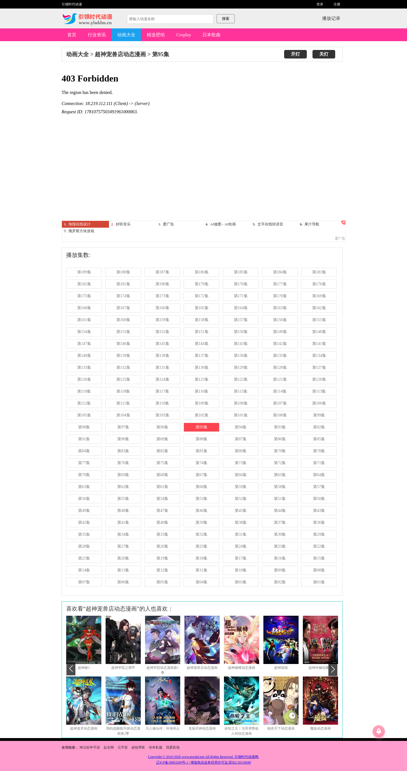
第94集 (241, 427)
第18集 (201, 558)
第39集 (201, 522)
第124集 (162, 379)
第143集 (241, 343)
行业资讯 (97, 34)
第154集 (84, 332)
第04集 (201, 582)
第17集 (241, 558)
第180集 (162, 284)
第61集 (162, 487)
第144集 (202, 343)
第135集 (280, 355)
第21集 (84, 558)
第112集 (84, 403)
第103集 (162, 415)
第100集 (280, 415)
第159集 (162, 320)
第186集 (202, 272)
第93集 (280, 427)
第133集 (84, 367)
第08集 (319, 570)
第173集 (162, 296)
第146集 (123, 343)
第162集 (319, 308)
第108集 (241, 403)
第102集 (202, 415)
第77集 (84, 463)
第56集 (84, 498)
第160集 (123, 320)
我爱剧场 (173, 747)
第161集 (84, 320)
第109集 (202, 403)
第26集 (162, 546)
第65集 (280, 475)
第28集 (84, 546)
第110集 (162, 403)
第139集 (123, 355)
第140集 (84, 355)
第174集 (123, 296)
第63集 (84, 487)
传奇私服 (156, 747)
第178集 (241, 284)
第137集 (202, 355)
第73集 (241, 463)
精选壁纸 (156, 34)
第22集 (319, 546)
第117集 (162, 391)
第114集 (280, 391)
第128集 (280, 367)
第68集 (162, 475)
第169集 (319, 296)
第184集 (280, 272)
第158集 (202, 320)
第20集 (123, 558)
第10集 (241, 570)
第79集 (280, 451)
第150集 (241, 332)
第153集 (123, 332)
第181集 (123, 284)
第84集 (84, 451)
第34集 (123, 534)
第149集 (280, 332)
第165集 (202, 308)
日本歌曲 (211, 34)
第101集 (241, 415)
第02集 (280, 582)
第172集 (202, 296)
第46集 (201, 510)
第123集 (202, 379)
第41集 (123, 522)
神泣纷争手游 (89, 747)
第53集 (201, 498)
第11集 (201, 570)
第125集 (123, 379)
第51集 (280, 498)
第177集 (280, 284)
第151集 (202, 332)
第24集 (241, 546)
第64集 (319, 475)
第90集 (123, 439)
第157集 (241, 320)
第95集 (160, 54)
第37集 (280, 522)
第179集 (202, 284)
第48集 (123, 510)
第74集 (201, 463)
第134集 (319, 355)
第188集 (123, 272)
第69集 (123, 475)
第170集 (280, 296)
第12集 (162, 570)
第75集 (162, 463)
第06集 (123, 582)
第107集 (280, 403)
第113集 (319, 391)
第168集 (84, 308)
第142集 (280, 343)
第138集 (162, 355)
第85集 (319, 439)
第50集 (319, 498)
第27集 (123, 546)
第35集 (84, 534)
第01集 (319, 582)
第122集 (241, 379)
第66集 (241, 475)
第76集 (123, 463)
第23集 (280, 546)
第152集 (162, 332)
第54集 (162, 498)
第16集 (280, 558)
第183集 (319, 272)
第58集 (280, 487)
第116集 (201, 391)
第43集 (319, 510)
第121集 (280, 379)
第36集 (319, 522)
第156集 (280, 320)
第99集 (319, 415)
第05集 (162, 582)
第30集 (280, 534)
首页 (71, 34)
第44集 (280, 510)
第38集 (241, 522)
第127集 (319, 367)
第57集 (319, 487)
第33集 (162, 534)
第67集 (201, 475)
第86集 (280, 439)
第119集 (84, 391)
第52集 (241, 498)
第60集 (201, 487)
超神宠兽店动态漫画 (120, 54)
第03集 (241, 582)
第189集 (84, 272)
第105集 (84, 415)
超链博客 (138, 747)
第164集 (241, 308)
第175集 (84, 296)
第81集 (201, 451)
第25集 (201, 546)
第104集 (123, 415)
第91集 (84, 439)
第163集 (280, 308)
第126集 (84, 379)
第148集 (319, 332)
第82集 (162, 451)
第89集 (162, 439)
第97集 (123, 427)
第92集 (319, 427)
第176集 (319, 284)
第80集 (241, 451)
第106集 (319, 403)
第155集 (319, 320)
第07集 (84, 582)
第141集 (319, 343)
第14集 (84, 570)
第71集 (319, 463)
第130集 (202, 367)
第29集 (319, 534)
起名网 (109, 747)
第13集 (123, 570)
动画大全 (126, 34)
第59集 (241, 487)
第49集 (84, 510)
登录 (319, 4)
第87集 (241, 439)
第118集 (123, 391)
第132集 (123, 367)
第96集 (162, 427)
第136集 (241, 355)
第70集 (84, 475)
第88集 (201, 439)
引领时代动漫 (72, 4)
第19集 (162, 558)
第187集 (162, 272)
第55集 (123, 498)
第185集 (241, 272)
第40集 (162, 522)
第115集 (240, 391)
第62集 (123, 487)
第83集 (123, 451)
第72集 (280, 463)
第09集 (280, 570)
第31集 (241, 534)
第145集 (162, 343)
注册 (336, 4)
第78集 (319, 451)
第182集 (84, 284)
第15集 (319, 558)
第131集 (162, 367)
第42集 (84, 522)
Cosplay (183, 34)
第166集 (162, 308)
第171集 (241, 296)
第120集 (319, 379)
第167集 (123, 308)
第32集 (201, 534)
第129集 (241, 367)
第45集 (241, 510)
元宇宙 (123, 747)
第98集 (84, 427)
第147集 (84, 343)
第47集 (162, 510)
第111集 (123, 403)
